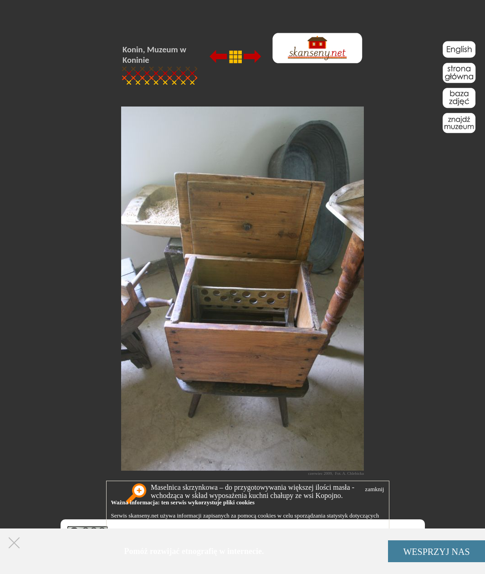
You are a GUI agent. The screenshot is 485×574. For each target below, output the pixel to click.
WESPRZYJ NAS (436, 552)
